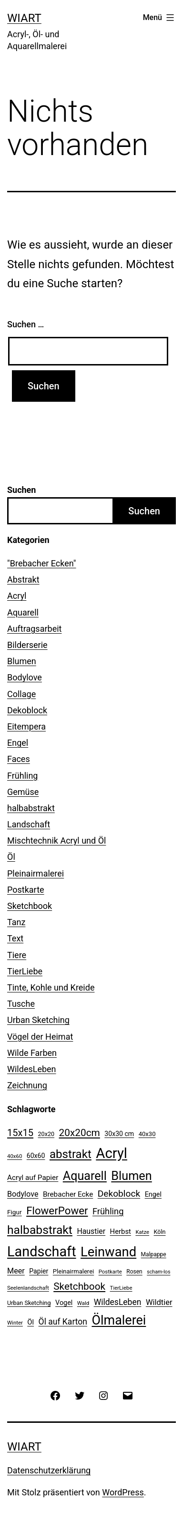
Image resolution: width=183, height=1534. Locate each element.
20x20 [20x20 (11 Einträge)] (46, 1133)
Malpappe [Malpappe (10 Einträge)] (153, 1254)
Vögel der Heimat (40, 1037)
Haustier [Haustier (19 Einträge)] (91, 1231)
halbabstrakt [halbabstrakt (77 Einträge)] (39, 1230)
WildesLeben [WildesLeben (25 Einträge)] (118, 1302)
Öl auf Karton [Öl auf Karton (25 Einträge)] (63, 1321)
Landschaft (28, 824)
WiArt (24, 18)
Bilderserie (27, 645)
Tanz (16, 922)
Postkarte (25, 890)
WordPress (122, 1492)
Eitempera (26, 726)
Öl (11, 857)
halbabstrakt (31, 808)
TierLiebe (24, 971)
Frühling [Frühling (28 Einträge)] (107, 1211)
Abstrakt (23, 579)
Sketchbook (29, 906)
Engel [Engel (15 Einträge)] (153, 1194)
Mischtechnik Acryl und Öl (56, 840)
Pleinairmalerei (35, 873)
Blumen (21, 661)
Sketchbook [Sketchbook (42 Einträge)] (79, 1286)
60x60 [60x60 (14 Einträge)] (36, 1155)
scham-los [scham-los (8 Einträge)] (158, 1272)
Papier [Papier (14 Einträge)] (38, 1271)
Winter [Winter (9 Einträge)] (15, 1322)
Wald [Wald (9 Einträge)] (83, 1303)
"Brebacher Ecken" (41, 563)
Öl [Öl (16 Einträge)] (30, 1322)
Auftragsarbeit (34, 629)
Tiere (16, 955)
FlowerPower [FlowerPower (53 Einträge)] (57, 1210)
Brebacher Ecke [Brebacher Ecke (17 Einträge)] (68, 1194)
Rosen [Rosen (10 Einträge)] (134, 1271)
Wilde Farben (32, 1053)
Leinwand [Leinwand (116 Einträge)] (108, 1252)
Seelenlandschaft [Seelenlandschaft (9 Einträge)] (28, 1287)
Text (15, 938)
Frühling (22, 776)
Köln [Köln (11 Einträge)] (160, 1231)
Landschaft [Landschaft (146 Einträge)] (41, 1251)
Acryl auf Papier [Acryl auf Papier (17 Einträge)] (32, 1177)
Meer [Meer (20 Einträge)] (16, 1270)
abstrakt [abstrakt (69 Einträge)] (71, 1154)
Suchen (21, 490)
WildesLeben (31, 1069)
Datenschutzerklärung (49, 1470)
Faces (18, 759)
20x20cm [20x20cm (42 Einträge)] (79, 1132)
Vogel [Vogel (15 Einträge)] (63, 1303)
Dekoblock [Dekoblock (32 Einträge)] (119, 1193)
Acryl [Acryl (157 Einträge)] (111, 1153)
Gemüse (23, 792)
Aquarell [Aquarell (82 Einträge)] (85, 1176)
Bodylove (24, 677)
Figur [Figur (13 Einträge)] (14, 1212)
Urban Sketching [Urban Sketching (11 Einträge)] (29, 1302)
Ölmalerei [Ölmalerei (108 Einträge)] (119, 1320)
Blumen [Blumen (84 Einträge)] (131, 1176)
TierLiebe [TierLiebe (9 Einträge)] (121, 1287)
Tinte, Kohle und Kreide (50, 987)
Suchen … (25, 324)
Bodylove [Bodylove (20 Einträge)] (22, 1194)
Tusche (21, 1004)
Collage (21, 694)
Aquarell (23, 612)
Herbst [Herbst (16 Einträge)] (120, 1231)
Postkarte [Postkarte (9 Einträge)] (110, 1271)
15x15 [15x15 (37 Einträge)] (20, 1132)
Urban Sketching (38, 1020)
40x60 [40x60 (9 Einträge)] (14, 1156)
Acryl (16, 596)
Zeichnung (27, 1085)
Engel (17, 743)
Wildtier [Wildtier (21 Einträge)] (159, 1302)
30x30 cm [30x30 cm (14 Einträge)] (119, 1133)
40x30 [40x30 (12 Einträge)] (147, 1133)
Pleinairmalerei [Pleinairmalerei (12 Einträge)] (73, 1271)
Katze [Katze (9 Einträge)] (142, 1232)
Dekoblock (27, 710)
